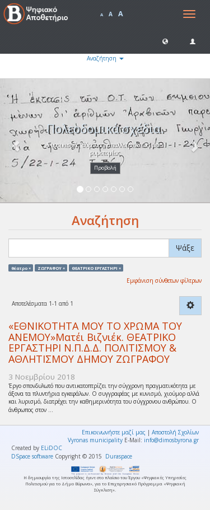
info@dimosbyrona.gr (171, 440)
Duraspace (118, 456)
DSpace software (32, 456)
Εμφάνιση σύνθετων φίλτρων (164, 280)
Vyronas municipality (95, 440)
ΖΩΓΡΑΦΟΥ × (51, 267)
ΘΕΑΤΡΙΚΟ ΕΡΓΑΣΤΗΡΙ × (96, 267)
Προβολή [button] (105, 167)
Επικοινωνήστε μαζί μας (114, 432)
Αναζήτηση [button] (105, 58)
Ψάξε (185, 247)
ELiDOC (51, 448)
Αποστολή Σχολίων (175, 432)
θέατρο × (21, 267)
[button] (165, 40)
